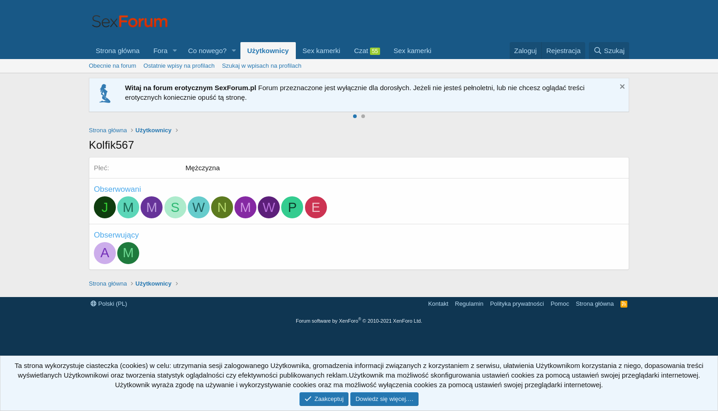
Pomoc (559, 303)
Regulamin (469, 303)
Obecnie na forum (112, 65)
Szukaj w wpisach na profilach (261, 65)
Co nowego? (207, 50)
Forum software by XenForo (359, 321)
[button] (175, 50)
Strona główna (118, 50)
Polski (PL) (109, 303)
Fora (160, 50)
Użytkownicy (268, 50)
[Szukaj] (609, 50)
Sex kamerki (322, 50)
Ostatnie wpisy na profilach (178, 65)
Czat (367, 51)
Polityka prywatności (517, 303)
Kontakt (438, 303)
